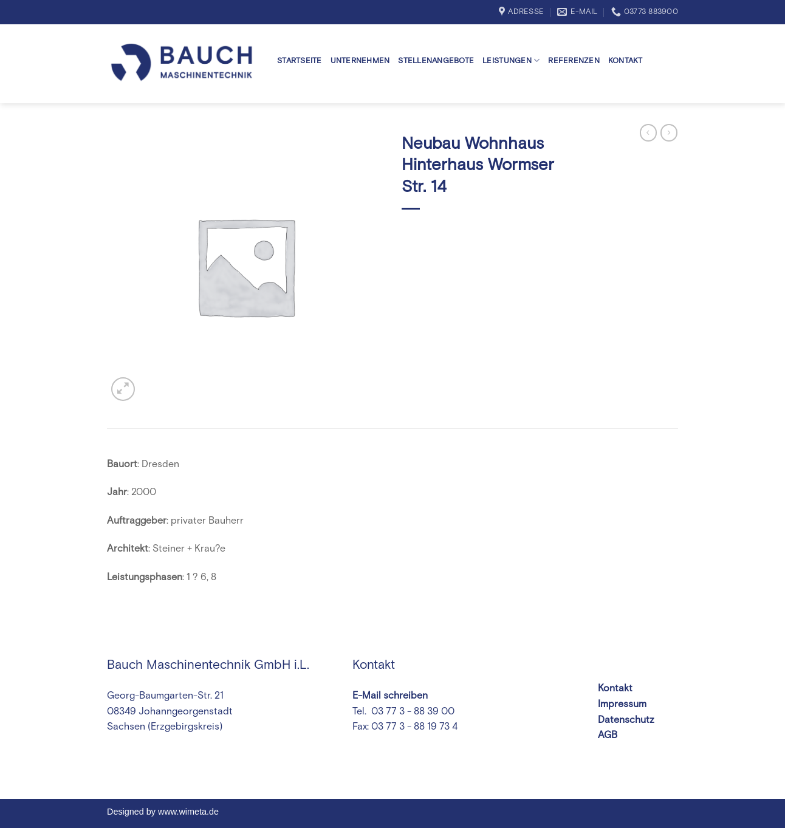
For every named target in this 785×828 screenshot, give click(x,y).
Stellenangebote (436, 61)
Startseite (299, 61)
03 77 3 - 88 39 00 (411, 711)
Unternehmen (360, 61)
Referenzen (574, 61)
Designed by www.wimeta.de (163, 811)
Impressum (622, 704)
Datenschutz (626, 720)
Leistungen (511, 60)
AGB (607, 735)
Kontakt (625, 61)
